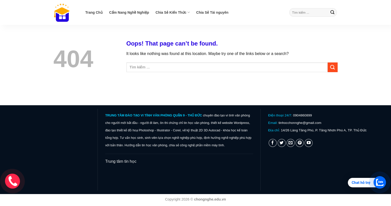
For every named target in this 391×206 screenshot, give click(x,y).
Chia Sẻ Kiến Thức (173, 12)
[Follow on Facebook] (273, 143)
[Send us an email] (291, 143)
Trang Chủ (94, 12)
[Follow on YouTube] (308, 143)
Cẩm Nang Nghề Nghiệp (129, 12)
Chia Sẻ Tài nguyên (212, 12)
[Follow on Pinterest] (299, 143)
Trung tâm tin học (120, 161)
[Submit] (332, 12)
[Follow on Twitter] (282, 143)
